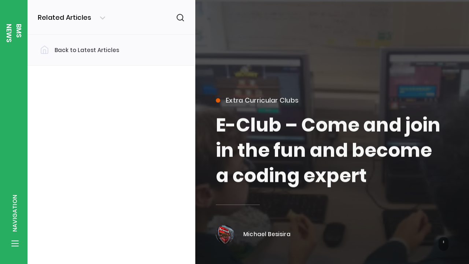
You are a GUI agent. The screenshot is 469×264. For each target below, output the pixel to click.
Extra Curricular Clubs (257, 104)
